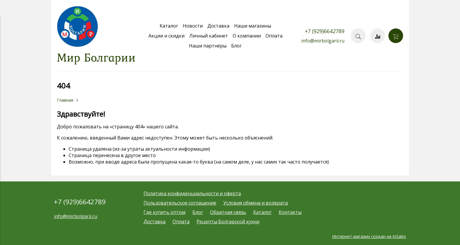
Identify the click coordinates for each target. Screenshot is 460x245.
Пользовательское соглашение (179, 203)
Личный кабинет (208, 36)
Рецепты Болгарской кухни (228, 221)
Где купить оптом (164, 212)
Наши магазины (252, 26)
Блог (236, 45)
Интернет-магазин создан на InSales (369, 236)
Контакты (290, 212)
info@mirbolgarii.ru (322, 41)
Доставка (218, 26)
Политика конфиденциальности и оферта (192, 193)
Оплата (274, 36)
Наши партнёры (207, 45)
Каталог (169, 26)
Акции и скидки (166, 36)
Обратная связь (228, 212)
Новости (193, 26)
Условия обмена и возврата (255, 203)
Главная (65, 100)
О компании (247, 36)
